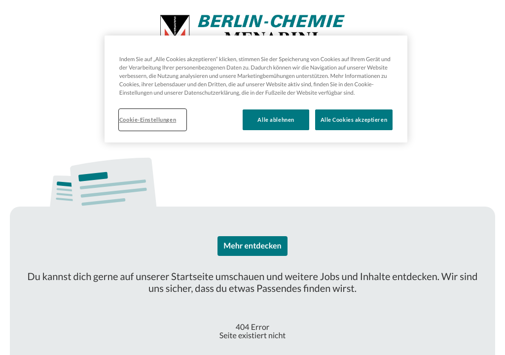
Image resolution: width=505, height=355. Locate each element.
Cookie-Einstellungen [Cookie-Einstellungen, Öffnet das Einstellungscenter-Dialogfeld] (147, 119)
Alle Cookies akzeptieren (354, 119)
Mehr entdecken (252, 245)
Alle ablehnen (275, 119)
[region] (256, 89)
